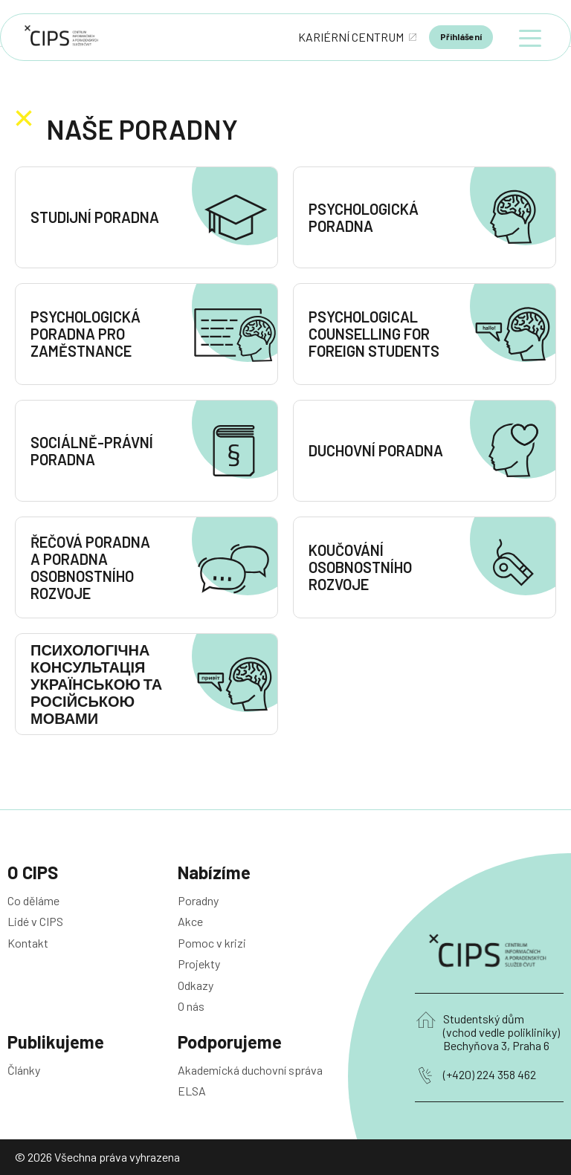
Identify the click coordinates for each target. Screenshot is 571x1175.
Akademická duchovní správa (250, 1070)
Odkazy (195, 985)
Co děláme (33, 900)
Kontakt (27, 943)
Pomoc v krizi (212, 943)
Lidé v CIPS (35, 921)
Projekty (199, 963)
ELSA (192, 1091)
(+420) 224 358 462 (489, 1074)
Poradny (198, 900)
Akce (190, 921)
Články (23, 1070)
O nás (191, 1006)
